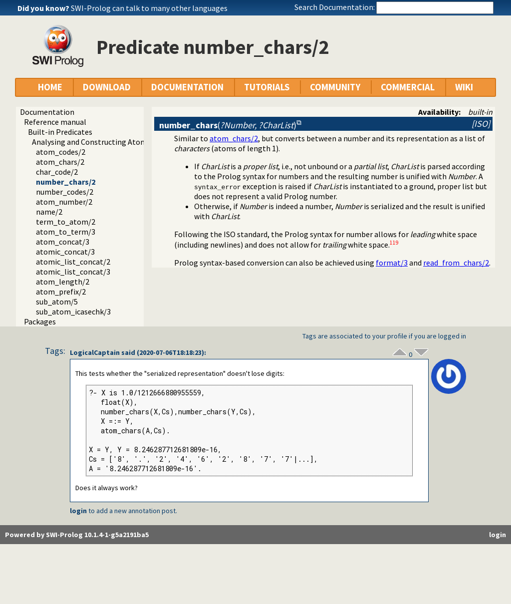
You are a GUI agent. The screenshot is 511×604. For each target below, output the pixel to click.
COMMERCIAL (408, 87)
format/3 (392, 263)
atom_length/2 (62, 282)
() (227, 125)
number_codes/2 (64, 192)
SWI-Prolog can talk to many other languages (149, 8)
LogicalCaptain (95, 352)
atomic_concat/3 (65, 252)
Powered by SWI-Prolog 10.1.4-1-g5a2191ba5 (77, 534)
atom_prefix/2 (61, 292)
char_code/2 (57, 172)
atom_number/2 (64, 202)
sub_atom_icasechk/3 (73, 311)
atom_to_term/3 (65, 232)
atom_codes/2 (60, 152)
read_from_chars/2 (456, 263)
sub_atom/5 (57, 301)
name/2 (49, 212)
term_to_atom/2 (65, 222)
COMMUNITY (335, 87)
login (78, 510)
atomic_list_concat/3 (73, 272)
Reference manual (55, 122)
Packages (40, 321)
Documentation (47, 112)
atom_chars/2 (60, 162)
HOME (50, 87)
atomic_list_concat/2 (73, 262)
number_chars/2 (65, 182)
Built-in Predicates (60, 132)
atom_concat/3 (62, 242)
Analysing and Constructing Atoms (91, 142)
